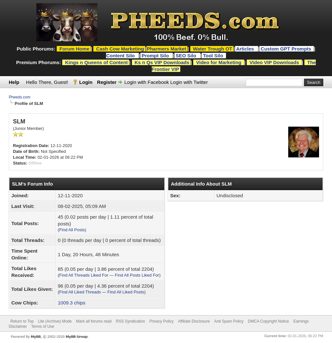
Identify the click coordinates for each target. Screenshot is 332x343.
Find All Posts (72, 229)
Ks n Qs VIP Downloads (162, 62)
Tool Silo (213, 55)
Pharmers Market (166, 48)
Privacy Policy (161, 321)
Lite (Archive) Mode (55, 321)
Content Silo (121, 55)
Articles (245, 48)
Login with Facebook (146, 82)
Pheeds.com (19, 97)
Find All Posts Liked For (137, 275)
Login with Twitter (189, 82)
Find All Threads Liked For (84, 275)
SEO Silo (187, 55)
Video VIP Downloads (274, 62)
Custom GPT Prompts (286, 48)
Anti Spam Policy (229, 321)
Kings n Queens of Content (96, 62)
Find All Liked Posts (125, 292)
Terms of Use (42, 326)
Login (85, 82)
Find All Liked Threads (80, 292)
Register (106, 82)
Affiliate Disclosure (194, 321)
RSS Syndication (130, 321)
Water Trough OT (212, 48)
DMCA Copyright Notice (268, 321)
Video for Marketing (219, 62)
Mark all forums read (94, 321)
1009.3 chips (71, 302)
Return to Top (22, 321)
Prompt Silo (156, 55)
